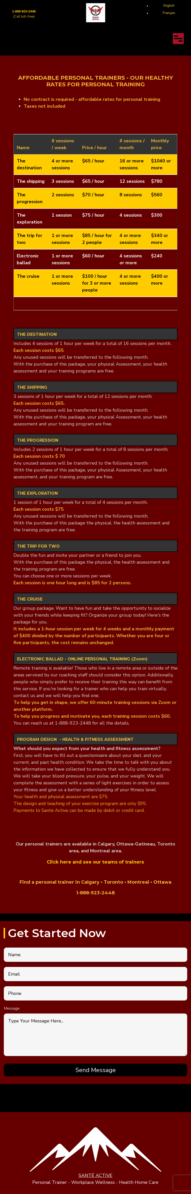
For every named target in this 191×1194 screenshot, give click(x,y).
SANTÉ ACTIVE (95, 1175)
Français (169, 13)
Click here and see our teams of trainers (95, 862)
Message (12, 1008)
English (169, 5)
